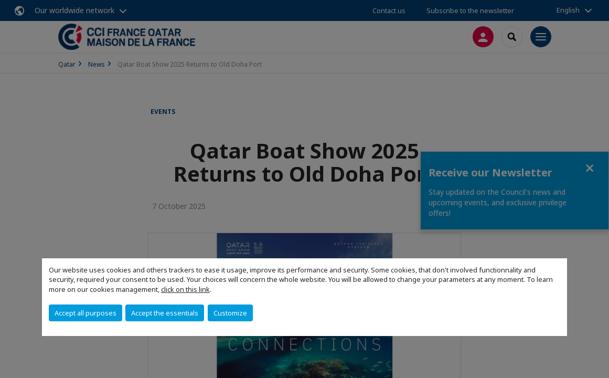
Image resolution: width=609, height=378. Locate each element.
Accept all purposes (85, 313)
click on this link (185, 289)
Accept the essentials (164, 313)
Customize (230, 313)
